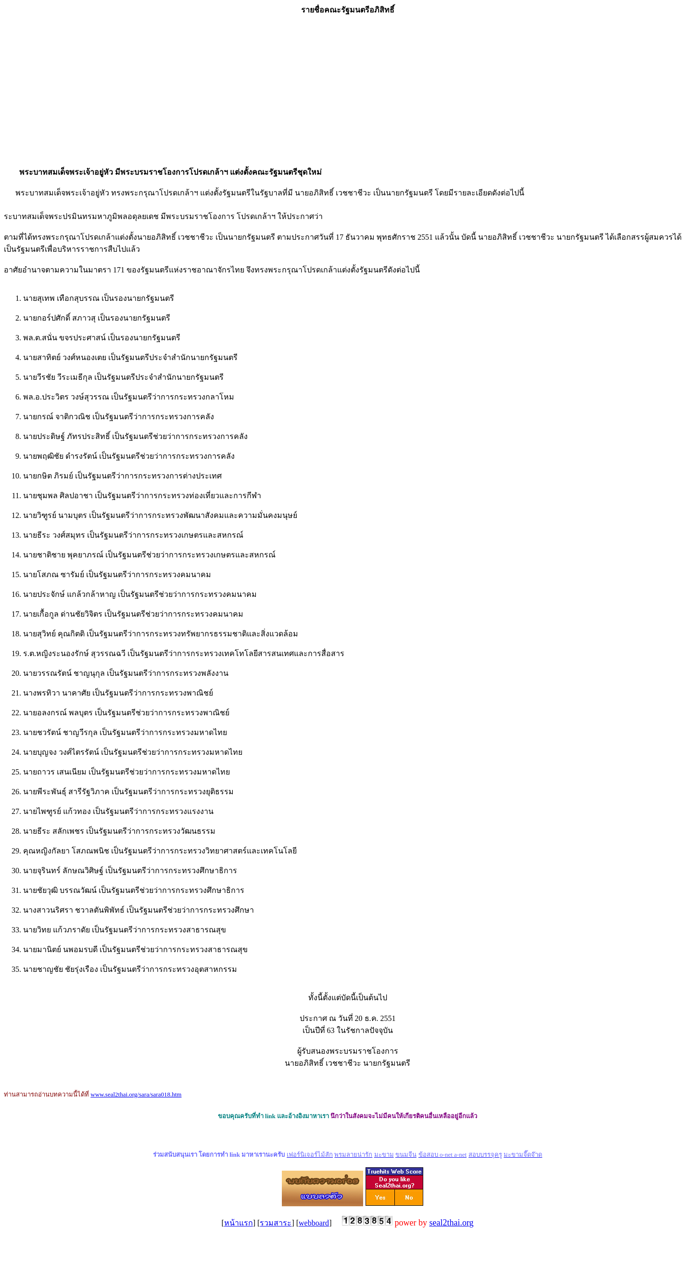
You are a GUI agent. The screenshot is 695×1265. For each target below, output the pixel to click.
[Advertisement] (347, 91)
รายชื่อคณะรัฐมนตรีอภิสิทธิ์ (347, 10)
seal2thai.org (451, 1222)
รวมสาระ (275, 1223)
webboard (314, 1223)
